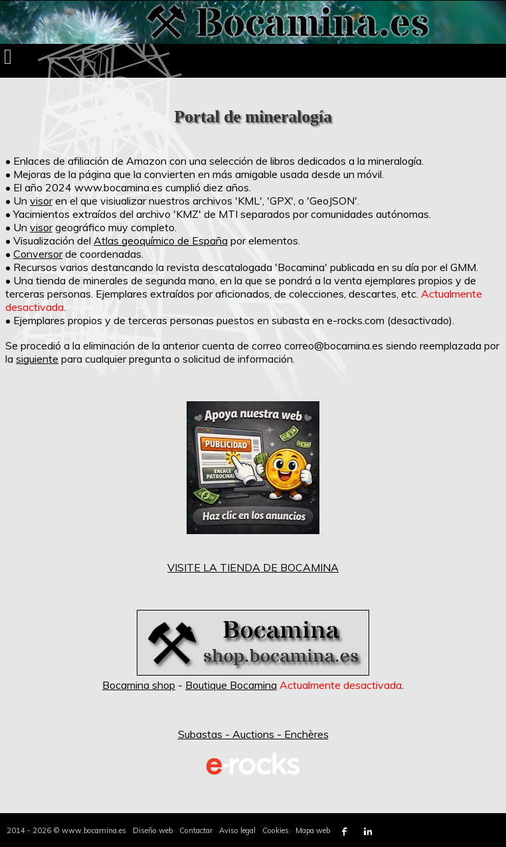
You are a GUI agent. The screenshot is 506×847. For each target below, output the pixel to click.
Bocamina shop (138, 685)
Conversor (37, 253)
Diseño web (153, 830)
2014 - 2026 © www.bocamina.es (66, 830)
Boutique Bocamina (231, 685)
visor (41, 200)
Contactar (195, 830)
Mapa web (312, 830)
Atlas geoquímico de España (161, 240)
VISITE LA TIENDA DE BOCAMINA (253, 567)
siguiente (37, 358)
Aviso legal (237, 830)
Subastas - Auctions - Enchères (253, 734)
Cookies (275, 830)
